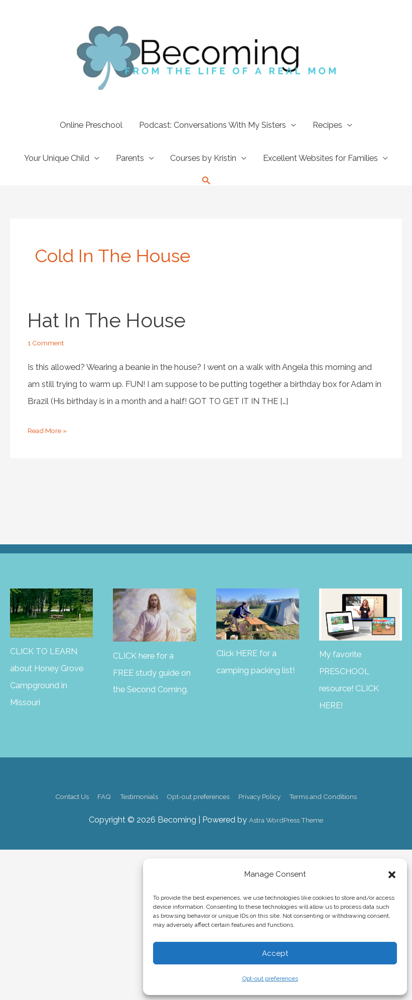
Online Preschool (91, 125)
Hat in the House (101, 319)
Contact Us (44, 792)
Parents (130, 158)
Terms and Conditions (348, 792)
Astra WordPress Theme (286, 816)
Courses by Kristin (203, 158)
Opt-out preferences (270, 978)
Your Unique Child (56, 158)
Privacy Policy (272, 792)
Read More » (51, 428)
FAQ (83, 792)
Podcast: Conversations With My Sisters (212, 125)
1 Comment (49, 340)
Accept (275, 953)
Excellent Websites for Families (320, 158)
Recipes (327, 125)
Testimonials (125, 792)
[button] (392, 875)
